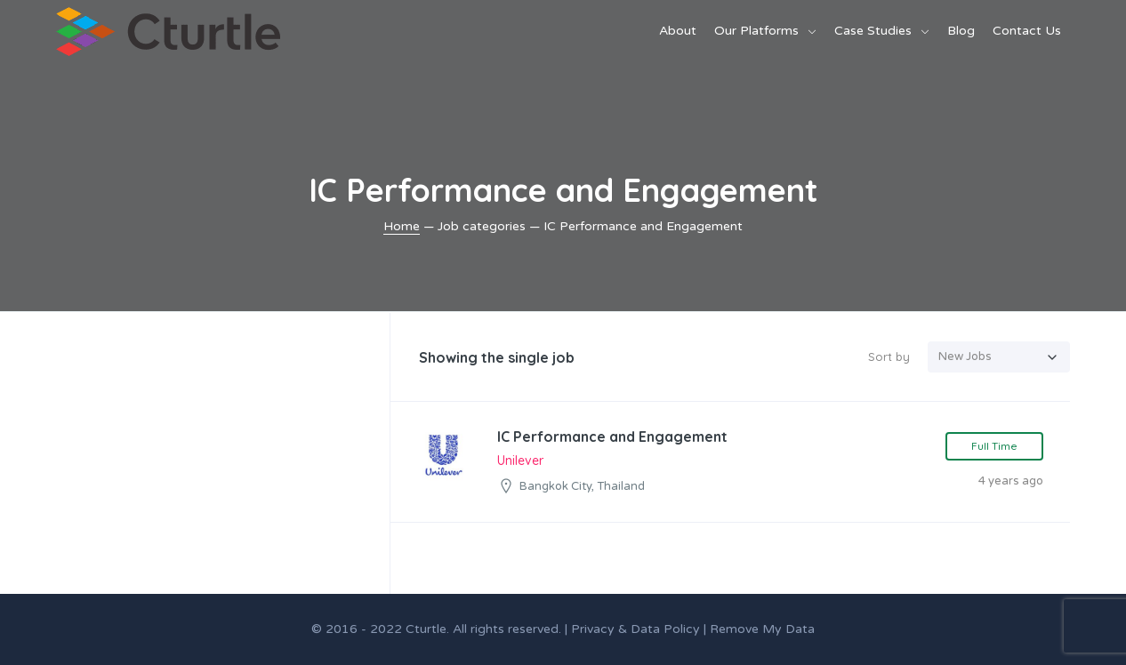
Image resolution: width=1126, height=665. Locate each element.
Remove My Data (762, 629)
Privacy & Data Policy (635, 629)
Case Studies (873, 30)
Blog (961, 30)
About (677, 30)
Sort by (889, 356)
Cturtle (426, 629)
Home (401, 226)
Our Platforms (756, 30)
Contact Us (1027, 30)
